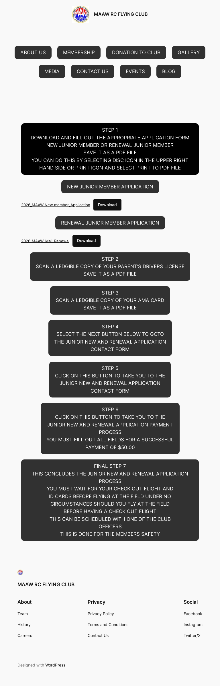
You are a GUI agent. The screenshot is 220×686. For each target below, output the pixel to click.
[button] (33, 52)
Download (107, 204)
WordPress (55, 664)
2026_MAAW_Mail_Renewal (45, 240)
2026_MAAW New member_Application (55, 204)
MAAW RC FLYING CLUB (121, 14)
